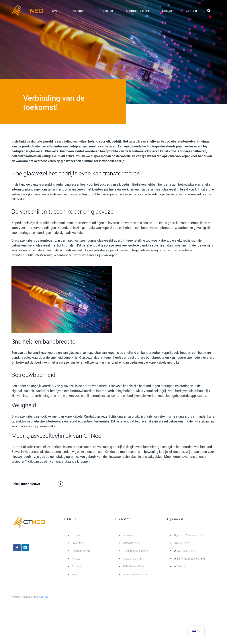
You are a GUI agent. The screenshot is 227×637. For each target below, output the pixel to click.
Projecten (106, 11)
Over (55, 11)
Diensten (78, 11)
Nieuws (167, 11)
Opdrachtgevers (137, 11)
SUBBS (43, 596)
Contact (191, 11)
